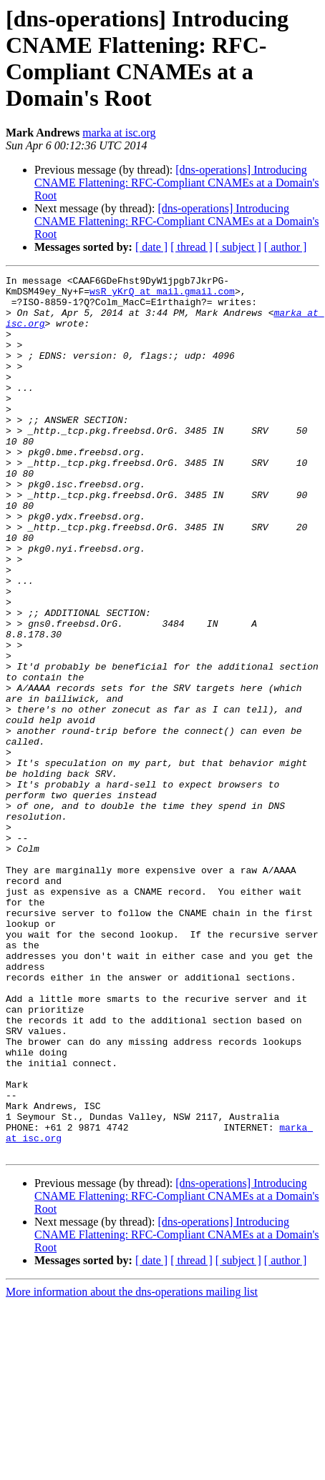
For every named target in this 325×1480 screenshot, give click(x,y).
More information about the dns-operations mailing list (132, 1467)
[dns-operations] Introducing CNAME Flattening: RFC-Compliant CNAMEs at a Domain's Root (176, 183)
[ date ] (151, 247)
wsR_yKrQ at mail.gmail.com (162, 295)
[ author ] (285, 247)
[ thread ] (191, 247)
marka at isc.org (118, 132)
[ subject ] (238, 247)
